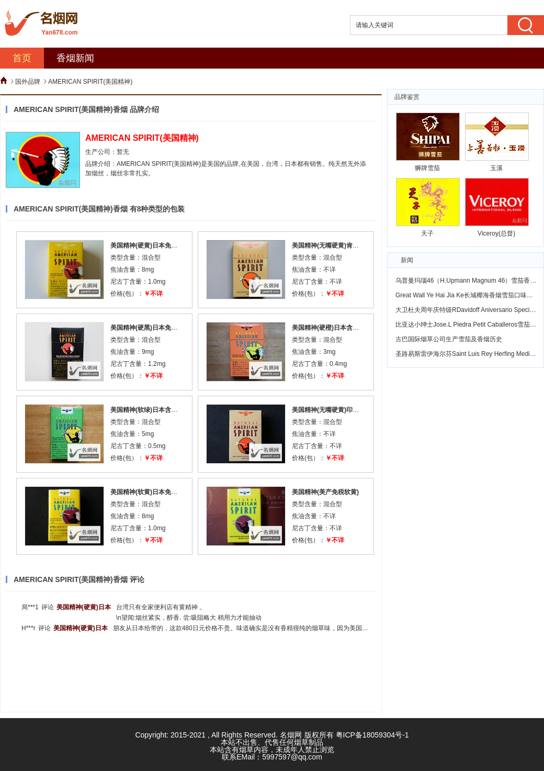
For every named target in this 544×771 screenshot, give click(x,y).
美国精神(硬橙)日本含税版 (328, 327)
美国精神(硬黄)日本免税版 (147, 245)
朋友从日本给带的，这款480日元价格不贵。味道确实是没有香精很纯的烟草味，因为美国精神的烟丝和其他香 (265, 628)
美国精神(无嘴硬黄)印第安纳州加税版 (344, 410)
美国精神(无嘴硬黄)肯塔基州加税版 (341, 245)
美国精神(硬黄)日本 (83, 607)
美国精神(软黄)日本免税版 (147, 492)
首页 (22, 58)
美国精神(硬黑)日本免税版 (147, 327)
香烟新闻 (75, 58)
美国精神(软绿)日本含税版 (147, 410)
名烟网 (291, 735)
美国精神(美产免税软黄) (325, 492)
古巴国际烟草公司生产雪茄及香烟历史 (448, 339)
